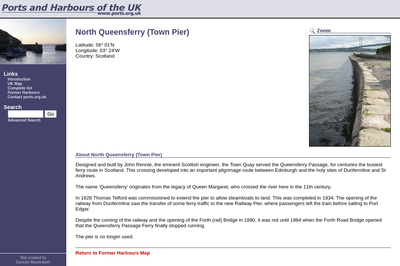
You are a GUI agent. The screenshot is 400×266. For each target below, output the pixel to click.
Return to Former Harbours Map (113, 253)
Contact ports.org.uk (27, 97)
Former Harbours (24, 92)
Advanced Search (24, 120)
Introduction (19, 79)
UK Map (15, 83)
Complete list (20, 88)
